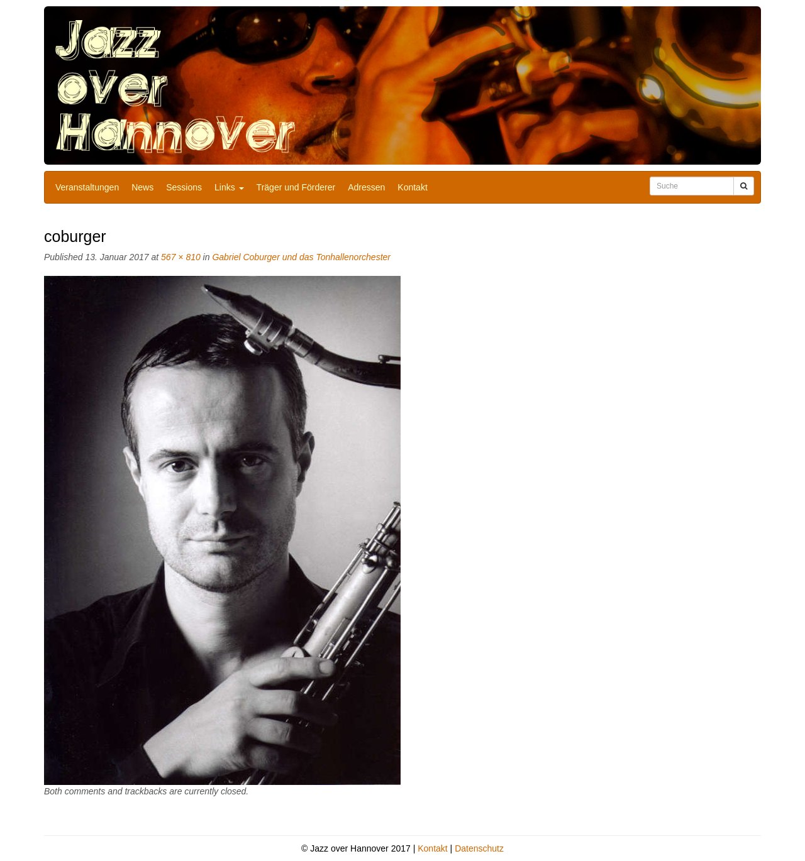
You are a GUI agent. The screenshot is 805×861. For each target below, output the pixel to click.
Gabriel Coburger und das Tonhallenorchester (301, 257)
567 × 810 (181, 257)
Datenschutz (479, 848)
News (142, 187)
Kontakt (412, 187)
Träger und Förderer (296, 187)
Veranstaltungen (87, 187)
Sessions (184, 187)
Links (229, 187)
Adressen (366, 187)
